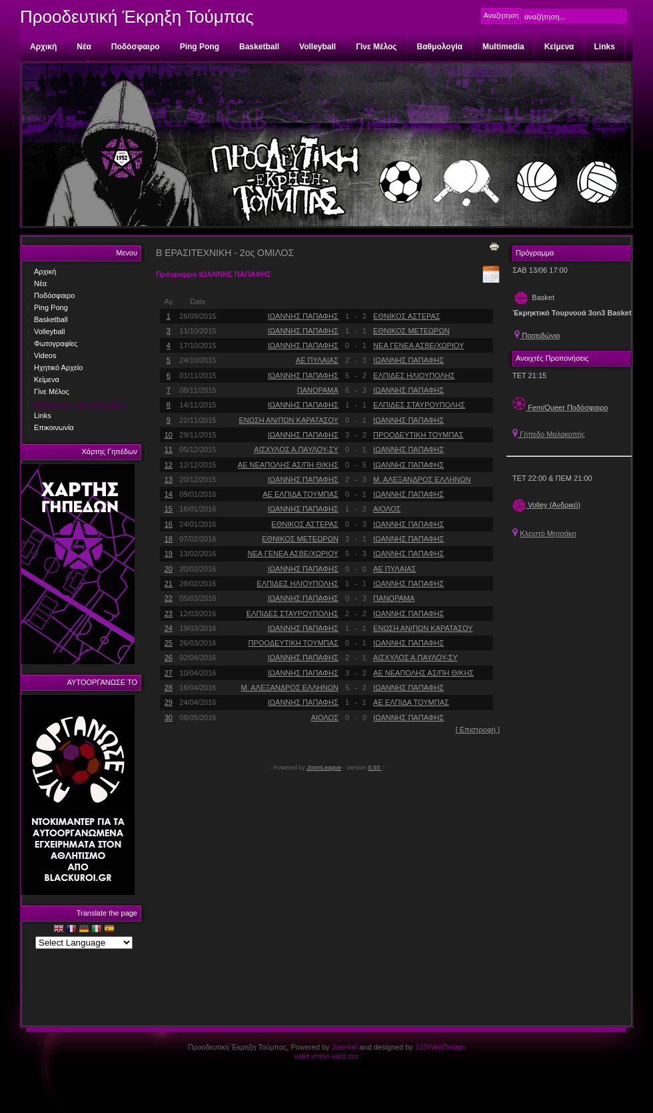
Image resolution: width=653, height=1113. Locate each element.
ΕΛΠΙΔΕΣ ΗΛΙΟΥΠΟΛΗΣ (414, 375)
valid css (344, 1056)
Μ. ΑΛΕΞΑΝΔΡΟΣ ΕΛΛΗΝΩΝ (421, 479)
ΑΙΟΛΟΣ (386, 509)
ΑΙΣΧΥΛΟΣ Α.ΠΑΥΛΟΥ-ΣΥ (296, 449)
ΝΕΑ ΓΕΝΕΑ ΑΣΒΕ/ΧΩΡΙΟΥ (418, 345)
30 (169, 718)
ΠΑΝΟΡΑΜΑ (317, 390)
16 (169, 524)
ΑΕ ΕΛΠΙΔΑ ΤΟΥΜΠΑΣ (300, 494)
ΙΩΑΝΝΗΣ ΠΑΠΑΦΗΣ (303, 316)
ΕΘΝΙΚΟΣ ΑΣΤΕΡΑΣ (406, 316)
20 (169, 569)
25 (169, 643)
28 (169, 688)
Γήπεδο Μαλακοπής (548, 434)
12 (169, 465)
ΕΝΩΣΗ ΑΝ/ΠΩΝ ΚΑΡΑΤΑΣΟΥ (288, 420)
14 (169, 494)
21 (169, 584)
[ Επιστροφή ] (478, 730)
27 (169, 673)
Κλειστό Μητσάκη (548, 533)
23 (169, 614)
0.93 (375, 767)
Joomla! (345, 1047)
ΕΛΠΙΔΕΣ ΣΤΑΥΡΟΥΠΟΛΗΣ (419, 405)
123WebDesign (440, 1047)
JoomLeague (324, 767)
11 (169, 449)
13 (169, 479)
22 (169, 598)
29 (169, 702)
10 (169, 435)
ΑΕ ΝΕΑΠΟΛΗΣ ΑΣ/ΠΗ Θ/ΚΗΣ (288, 465)
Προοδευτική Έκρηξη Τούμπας (137, 17)
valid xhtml (311, 1056)
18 (169, 539)
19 (169, 553)
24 (169, 628)
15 (169, 509)
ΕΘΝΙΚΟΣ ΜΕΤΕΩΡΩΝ (411, 331)
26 (169, 658)
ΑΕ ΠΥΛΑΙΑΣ (317, 360)
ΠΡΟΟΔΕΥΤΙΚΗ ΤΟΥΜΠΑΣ (418, 435)
